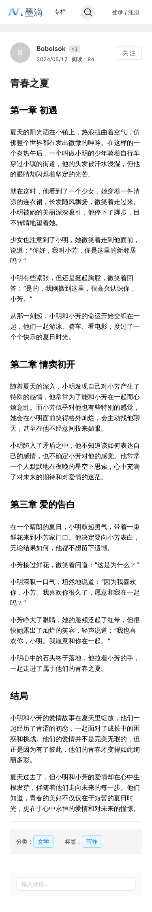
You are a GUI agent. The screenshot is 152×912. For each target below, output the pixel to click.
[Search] (88, 12)
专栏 (60, 11)
